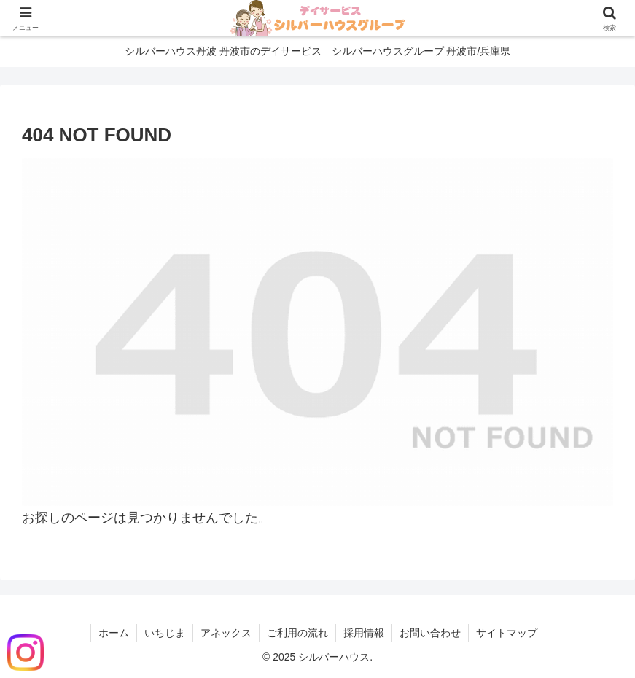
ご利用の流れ (297, 633)
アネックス (226, 633)
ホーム (113, 633)
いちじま (164, 633)
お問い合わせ (430, 633)
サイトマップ (506, 633)
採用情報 (363, 633)
